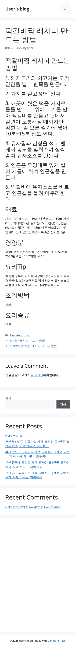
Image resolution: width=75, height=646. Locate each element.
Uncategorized (20, 335)
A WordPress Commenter (43, 507)
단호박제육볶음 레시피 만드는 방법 (33, 346)
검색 (8, 398)
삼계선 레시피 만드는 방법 (27, 340)
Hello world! (13, 436)
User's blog (17, 9)
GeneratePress (57, 640)
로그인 (38, 375)
